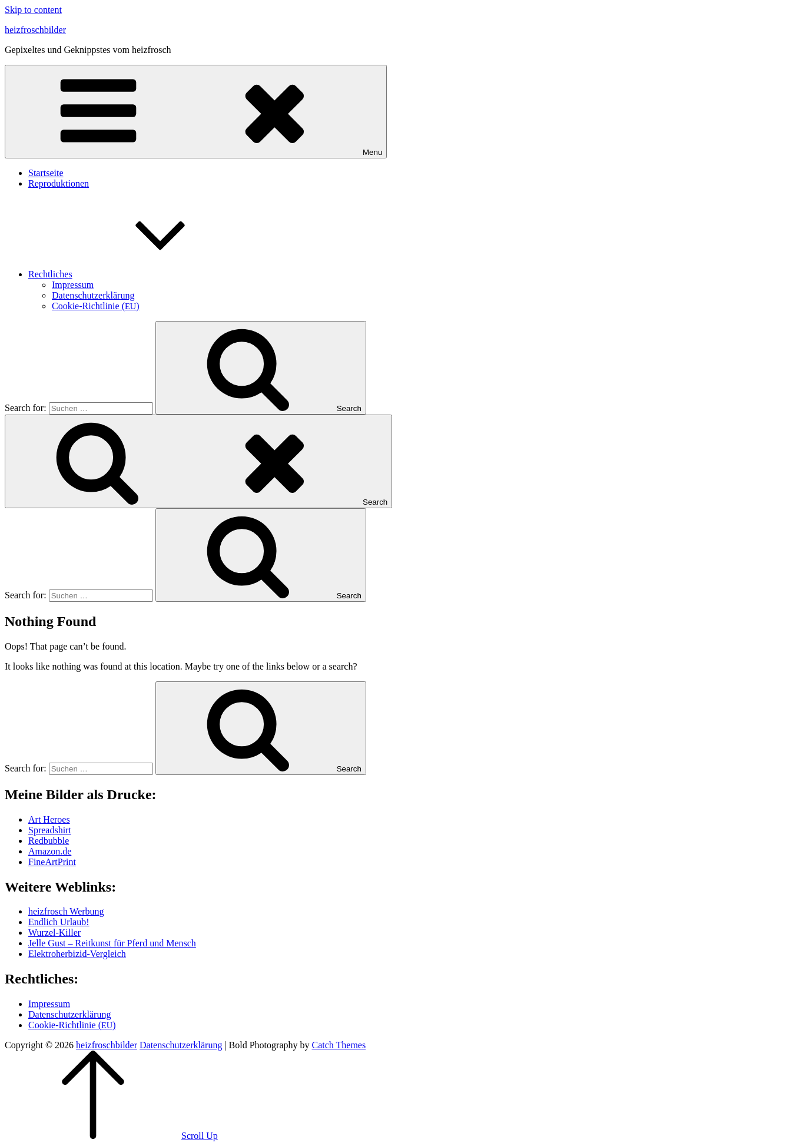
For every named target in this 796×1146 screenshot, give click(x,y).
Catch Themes (338, 1045)
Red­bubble (48, 841)
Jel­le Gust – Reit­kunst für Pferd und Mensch (112, 943)
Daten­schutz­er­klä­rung (93, 295)
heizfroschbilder (35, 30)
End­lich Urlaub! (58, 922)
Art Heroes (49, 819)
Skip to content (33, 10)
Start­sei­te (46, 173)
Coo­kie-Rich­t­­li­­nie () (96, 306)
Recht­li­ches (138, 274)
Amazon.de (49, 851)
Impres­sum (73, 285)
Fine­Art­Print (52, 862)
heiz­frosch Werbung (66, 911)
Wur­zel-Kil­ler (54, 933)
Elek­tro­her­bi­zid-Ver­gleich (77, 954)
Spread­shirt (49, 830)
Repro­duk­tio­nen (58, 183)
